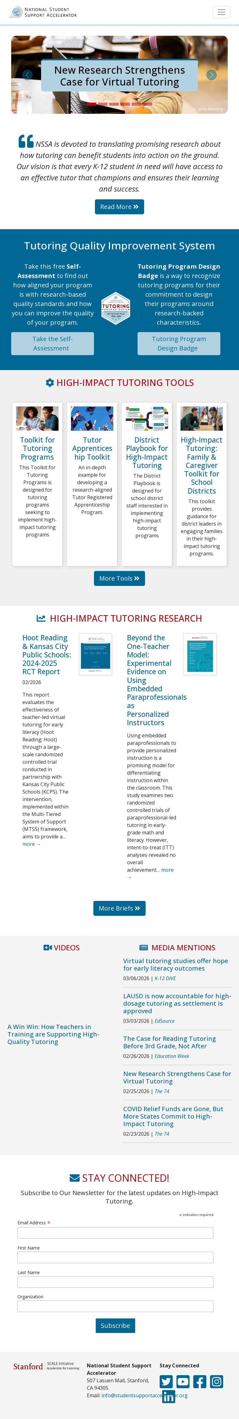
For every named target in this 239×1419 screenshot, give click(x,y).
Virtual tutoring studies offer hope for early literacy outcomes (175, 964)
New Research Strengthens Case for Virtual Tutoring (119, 75)
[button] (27, 75)
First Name (28, 1248)
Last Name (28, 1272)
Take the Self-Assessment (52, 343)
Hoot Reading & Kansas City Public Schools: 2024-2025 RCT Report (46, 654)
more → (31, 844)
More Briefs (119, 908)
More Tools (119, 578)
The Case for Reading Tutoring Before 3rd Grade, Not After (169, 1042)
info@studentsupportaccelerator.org (144, 1395)
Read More (119, 206)
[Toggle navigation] (221, 12)
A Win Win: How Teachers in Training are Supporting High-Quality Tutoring (53, 1034)
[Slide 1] (91, 104)
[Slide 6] (147, 104)
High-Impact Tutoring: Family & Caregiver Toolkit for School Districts (202, 465)
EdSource (165, 1021)
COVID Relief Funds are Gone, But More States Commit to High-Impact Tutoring (173, 1116)
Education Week (172, 1056)
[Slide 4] (125, 104)
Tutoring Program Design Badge (179, 343)
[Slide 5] (136, 104)
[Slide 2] (102, 104)
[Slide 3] (114, 104)
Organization (30, 1297)
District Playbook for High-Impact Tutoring (147, 452)
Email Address (34, 1222)
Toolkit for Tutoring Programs (37, 448)
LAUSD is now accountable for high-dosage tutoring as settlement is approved (177, 1003)
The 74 (162, 1091)
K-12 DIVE (165, 978)
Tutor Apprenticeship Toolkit (92, 448)
